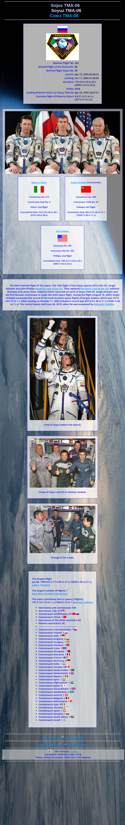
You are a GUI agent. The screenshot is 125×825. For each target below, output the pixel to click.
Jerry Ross (37, 593)
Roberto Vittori (39, 182)
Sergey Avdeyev (84, 602)
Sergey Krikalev (79, 182)
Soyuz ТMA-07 (74, 737)
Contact (74, 751)
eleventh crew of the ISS (49, 288)
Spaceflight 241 (51, 745)
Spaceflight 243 (74, 745)
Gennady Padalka (104, 304)
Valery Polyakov (41, 585)
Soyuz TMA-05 (51, 737)
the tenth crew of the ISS (94, 288)
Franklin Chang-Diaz (56, 593)
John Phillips (62, 231)
